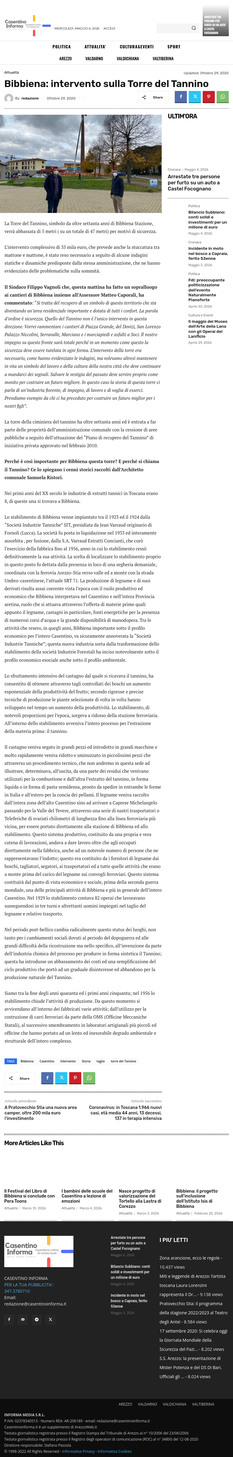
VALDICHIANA (174, 1404)
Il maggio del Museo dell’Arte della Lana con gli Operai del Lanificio (205, 317)
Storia (86, 1061)
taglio (100, 1061)
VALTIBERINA (203, 1404)
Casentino (47, 1061)
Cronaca (174, 169)
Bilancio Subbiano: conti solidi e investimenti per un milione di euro (205, 215)
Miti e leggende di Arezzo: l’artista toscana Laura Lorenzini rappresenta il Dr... (192, 1285)
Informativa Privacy (78, 1451)
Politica (194, 203)
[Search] (193, 28)
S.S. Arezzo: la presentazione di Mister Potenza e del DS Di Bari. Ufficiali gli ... (191, 1367)
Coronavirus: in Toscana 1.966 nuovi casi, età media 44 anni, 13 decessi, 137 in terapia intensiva (125, 1113)
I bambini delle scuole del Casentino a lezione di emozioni (87, 1196)
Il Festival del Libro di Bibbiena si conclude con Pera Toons (29, 1196)
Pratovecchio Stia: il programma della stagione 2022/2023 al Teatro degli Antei (194, 1313)
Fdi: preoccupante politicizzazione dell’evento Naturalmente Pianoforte (204, 281)
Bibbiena (27, 1061)
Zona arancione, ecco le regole (190, 1258)
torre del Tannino (123, 1061)
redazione (30, 98)
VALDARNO (147, 1404)
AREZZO (125, 1404)
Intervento (68, 1061)
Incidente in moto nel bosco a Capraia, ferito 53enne (208, 247)
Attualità (11, 72)
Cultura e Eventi (200, 305)
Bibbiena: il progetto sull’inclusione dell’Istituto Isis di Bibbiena (197, 1199)
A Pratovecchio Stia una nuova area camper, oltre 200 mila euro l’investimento (41, 1113)
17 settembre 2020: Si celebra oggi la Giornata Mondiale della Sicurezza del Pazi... (194, 1340)
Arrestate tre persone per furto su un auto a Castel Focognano (214, 25)
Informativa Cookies (115, 1451)
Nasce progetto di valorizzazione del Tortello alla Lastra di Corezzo (140, 1199)
